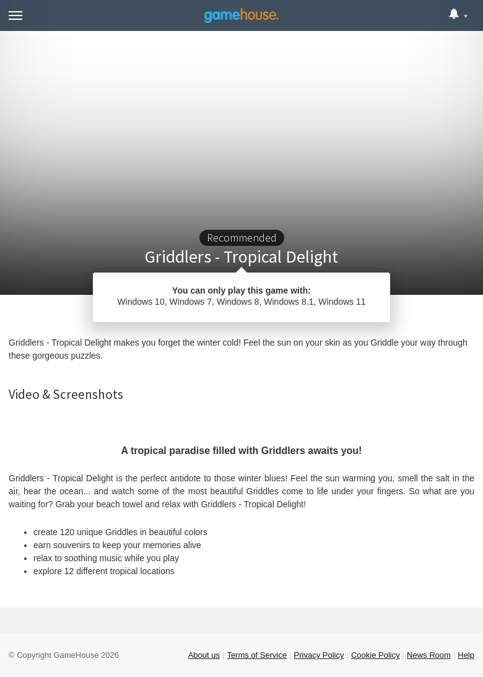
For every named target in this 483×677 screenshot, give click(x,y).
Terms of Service (257, 655)
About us (204, 655)
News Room (429, 655)
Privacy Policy (319, 655)
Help (466, 655)
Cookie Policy (375, 655)
